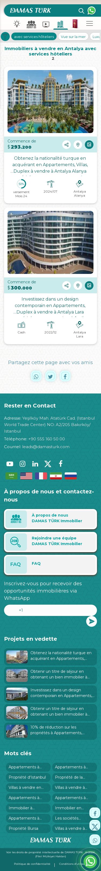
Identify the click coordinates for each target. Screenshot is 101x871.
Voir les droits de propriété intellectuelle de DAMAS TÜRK (45, 852)
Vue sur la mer (73, 36)
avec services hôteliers (34, 36)
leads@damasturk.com (45, 446)
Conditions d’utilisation (74, 864)
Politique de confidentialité (32, 864)
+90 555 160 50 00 (46, 438)
